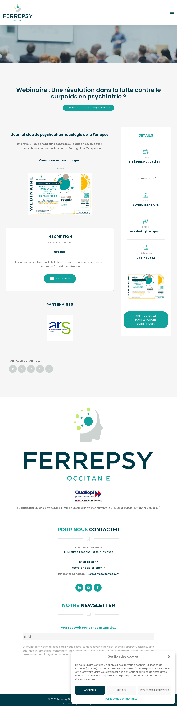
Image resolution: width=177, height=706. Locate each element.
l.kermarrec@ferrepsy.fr (103, 574)
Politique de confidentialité (121, 698)
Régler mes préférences (154, 690)
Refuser (121, 690)
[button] (169, 657)
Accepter (90, 690)
